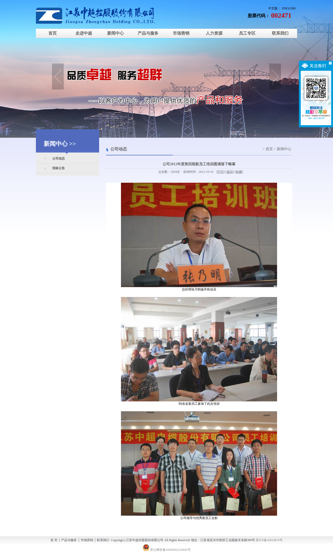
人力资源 (214, 33)
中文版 (273, 8)
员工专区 (247, 33)
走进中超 (83, 33)
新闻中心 (115, 33)
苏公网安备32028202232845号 (167, 550)
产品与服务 (148, 33)
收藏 (239, 172)
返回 (230, 172)
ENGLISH (289, 8)
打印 (220, 172)
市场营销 (181, 33)
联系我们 (280, 33)
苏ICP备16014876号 (269, 540)
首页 (52, 33)
